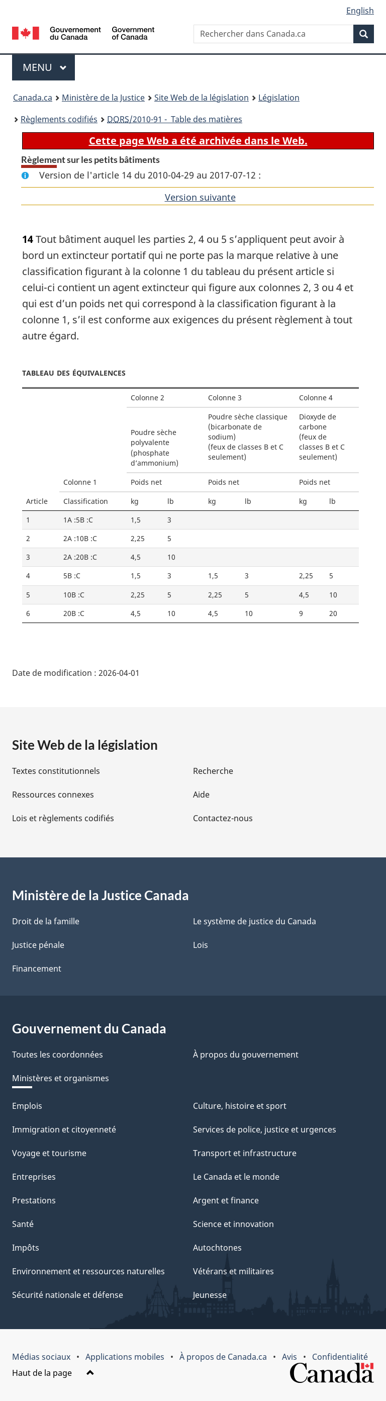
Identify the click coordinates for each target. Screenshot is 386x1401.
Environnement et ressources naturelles (88, 1271)
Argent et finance (226, 1200)
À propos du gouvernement (246, 1054)
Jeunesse (210, 1294)
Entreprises (34, 1176)
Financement (36, 968)
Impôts (25, 1247)
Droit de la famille (45, 921)
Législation (279, 97)
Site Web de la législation (201, 97)
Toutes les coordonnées (57, 1054)
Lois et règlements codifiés (63, 818)
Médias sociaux (41, 1356)
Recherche (213, 770)
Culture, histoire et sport (239, 1105)
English (360, 10)
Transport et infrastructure (245, 1153)
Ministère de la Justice (103, 97)
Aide (201, 794)
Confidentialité (340, 1356)
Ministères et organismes (60, 1078)
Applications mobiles (124, 1356)
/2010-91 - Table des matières (174, 119)
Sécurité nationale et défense (67, 1294)
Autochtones (217, 1247)
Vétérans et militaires (233, 1271)
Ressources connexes (53, 794)
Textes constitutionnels (56, 770)
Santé (23, 1224)
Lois (200, 944)
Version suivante (200, 197)
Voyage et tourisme (49, 1153)
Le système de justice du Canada (254, 921)
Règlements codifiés (59, 119)
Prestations (34, 1200)
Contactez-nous (223, 818)
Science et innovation (233, 1224)
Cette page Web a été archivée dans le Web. (198, 140)
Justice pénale (38, 944)
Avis (289, 1356)
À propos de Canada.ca (223, 1356)
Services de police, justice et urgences (264, 1129)
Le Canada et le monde (236, 1176)
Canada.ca (32, 97)
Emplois (27, 1105)
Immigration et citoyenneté (64, 1129)
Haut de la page (53, 1372)
